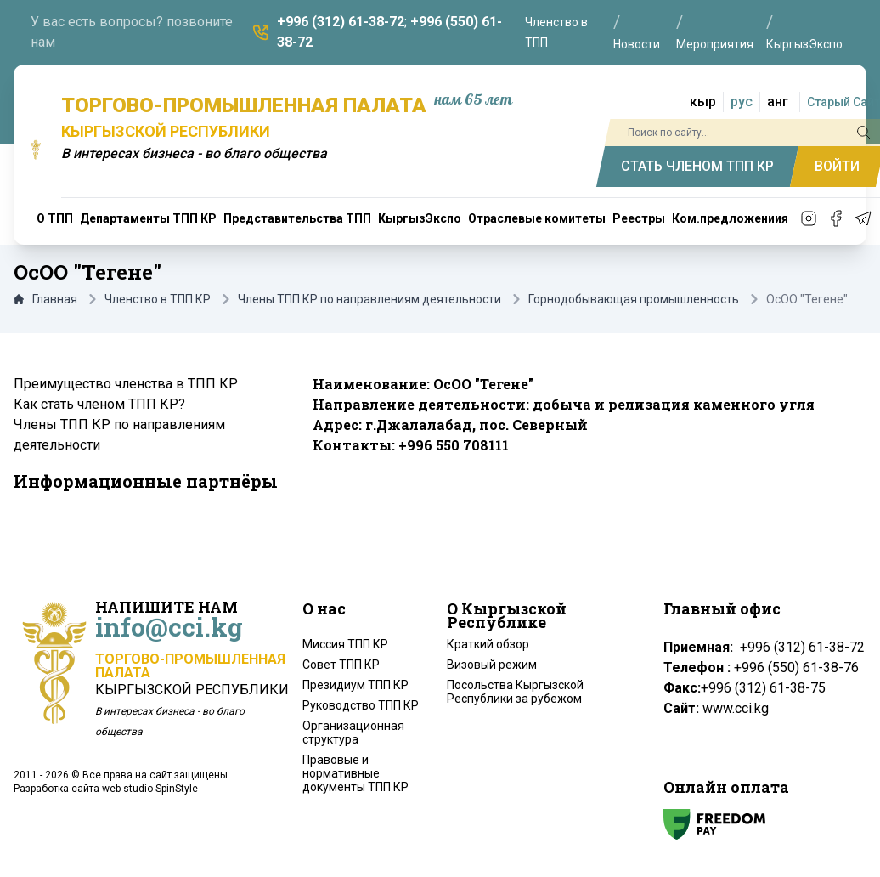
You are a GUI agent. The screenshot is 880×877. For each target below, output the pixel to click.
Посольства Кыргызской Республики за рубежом (515, 691)
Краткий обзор (488, 644)
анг (777, 101)
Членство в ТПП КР (157, 299)
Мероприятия (714, 44)
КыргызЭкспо (804, 44)
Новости (636, 44)
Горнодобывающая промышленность (633, 299)
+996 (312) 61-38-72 (340, 22)
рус (742, 101)
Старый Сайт (843, 102)
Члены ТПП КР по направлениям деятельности (369, 299)
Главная (45, 299)
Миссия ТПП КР (345, 644)
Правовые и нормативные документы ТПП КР (355, 773)
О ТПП (55, 218)
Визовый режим (492, 664)
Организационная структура (353, 732)
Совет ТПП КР (341, 664)
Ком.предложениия (730, 218)
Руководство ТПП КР (360, 705)
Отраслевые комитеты (537, 218)
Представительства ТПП (297, 218)
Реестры (638, 218)
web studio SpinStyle (150, 789)
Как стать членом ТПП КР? (99, 404)
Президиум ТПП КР (355, 685)
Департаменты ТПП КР (148, 218)
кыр (703, 101)
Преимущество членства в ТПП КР (126, 384)
